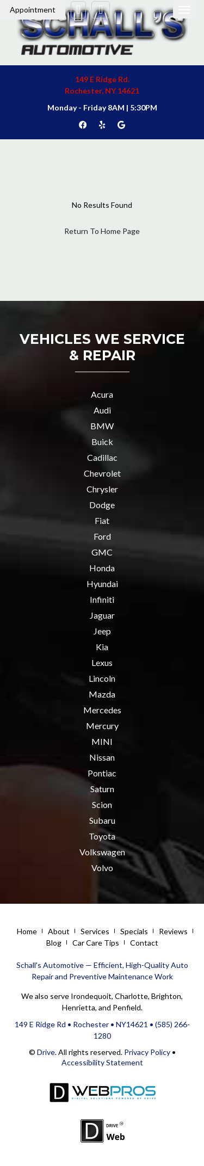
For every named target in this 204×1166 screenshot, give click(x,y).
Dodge (102, 504)
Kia (102, 646)
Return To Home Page (102, 231)
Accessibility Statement (102, 1062)
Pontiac (102, 773)
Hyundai (102, 583)
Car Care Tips (95, 942)
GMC (102, 552)
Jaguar (102, 615)
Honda (102, 568)
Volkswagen (102, 852)
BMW (102, 426)
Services (95, 931)
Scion (102, 804)
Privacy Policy (146, 1052)
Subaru (102, 820)
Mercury (102, 725)
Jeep (102, 631)
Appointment (32, 9)
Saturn (102, 788)
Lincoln (102, 678)
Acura (102, 394)
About (59, 931)
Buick (102, 441)
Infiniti (102, 599)
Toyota (102, 836)
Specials (134, 931)
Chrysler (102, 489)
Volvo (102, 867)
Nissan (102, 757)
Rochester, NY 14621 (102, 90)
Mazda (102, 694)
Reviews (173, 931)
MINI (102, 741)
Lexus (102, 662)
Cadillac (102, 457)
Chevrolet (102, 473)
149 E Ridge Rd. (102, 79)
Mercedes (102, 710)
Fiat (102, 520)
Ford (102, 536)
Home (27, 931)
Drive (46, 1052)
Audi (102, 410)
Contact (144, 942)
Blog (53, 942)
